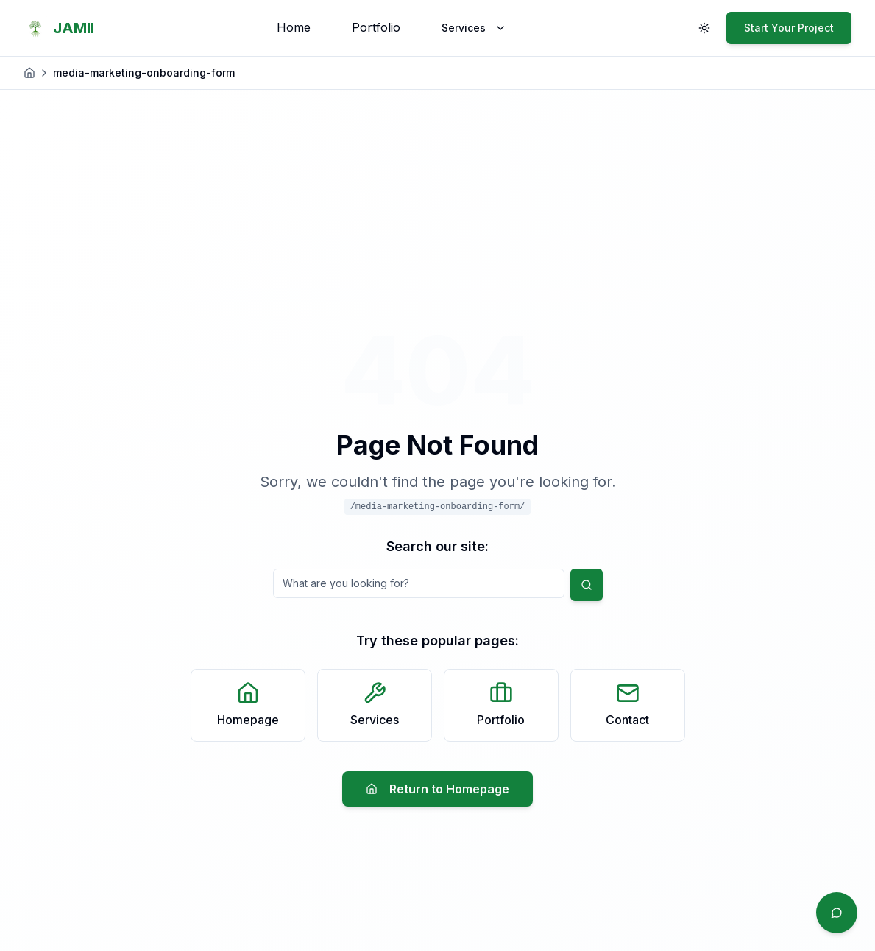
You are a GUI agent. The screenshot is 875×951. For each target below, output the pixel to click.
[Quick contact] (836, 912)
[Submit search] (586, 585)
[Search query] (418, 583)
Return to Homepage (437, 789)
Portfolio (376, 27)
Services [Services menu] (474, 27)
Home (294, 27)
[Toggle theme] (704, 28)
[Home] (29, 73)
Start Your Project (789, 27)
